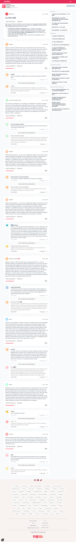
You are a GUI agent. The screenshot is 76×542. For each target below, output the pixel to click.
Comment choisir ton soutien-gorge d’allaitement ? (60, 53)
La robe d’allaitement (57, 41)
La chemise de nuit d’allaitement (60, 44)
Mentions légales (33, 525)
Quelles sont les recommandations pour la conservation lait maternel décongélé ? (59, 104)
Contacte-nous (45, 525)
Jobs (33, 523)
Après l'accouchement (10, 21)
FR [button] (70, 1)
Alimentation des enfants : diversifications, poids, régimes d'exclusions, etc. (60, 19)
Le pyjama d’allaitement (58, 36)
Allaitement (19, 21)
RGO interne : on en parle (58, 27)
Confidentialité (45, 523)
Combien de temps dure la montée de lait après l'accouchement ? (59, 98)
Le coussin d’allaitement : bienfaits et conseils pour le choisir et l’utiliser (59, 49)
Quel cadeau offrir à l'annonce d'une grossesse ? (60, 68)
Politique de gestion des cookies (33, 527)
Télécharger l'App (71, 5)
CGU (45, 520)
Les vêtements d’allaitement (59, 60)
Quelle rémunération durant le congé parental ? (60, 75)
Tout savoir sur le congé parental (60, 71)
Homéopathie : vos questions (59, 30)
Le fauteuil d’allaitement (58, 38)
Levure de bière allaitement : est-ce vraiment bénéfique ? (60, 90)
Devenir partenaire (33, 520)
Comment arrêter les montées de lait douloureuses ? (60, 109)
